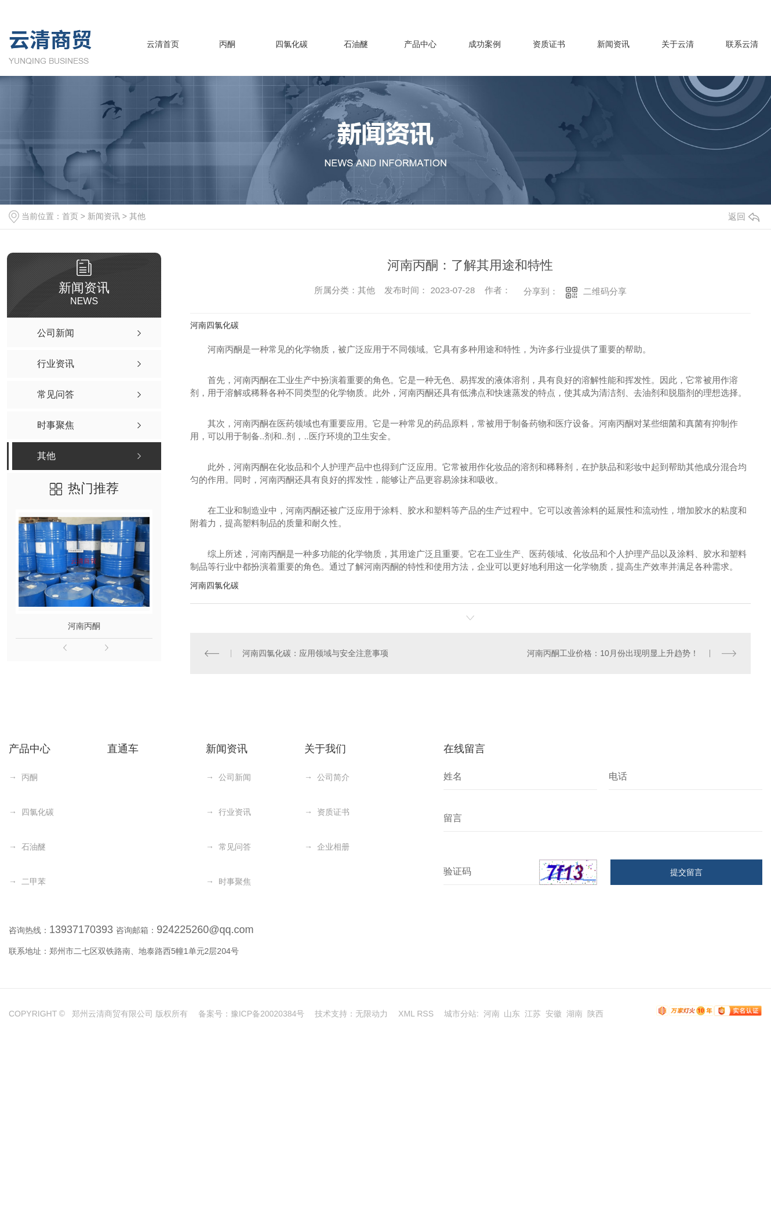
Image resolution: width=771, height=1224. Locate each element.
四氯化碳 (291, 44)
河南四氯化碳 (214, 325)
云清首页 (163, 44)
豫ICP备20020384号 (268, 1013)
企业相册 (333, 846)
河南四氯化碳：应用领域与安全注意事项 (315, 653)
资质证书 (549, 44)
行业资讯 (235, 812)
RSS (425, 1013)
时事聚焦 (235, 881)
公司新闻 (235, 777)
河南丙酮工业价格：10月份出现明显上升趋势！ (613, 653)
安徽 (553, 1013)
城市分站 (460, 1013)
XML (406, 1013)
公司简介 (333, 777)
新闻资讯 (613, 44)
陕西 (595, 1013)
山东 (512, 1013)
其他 (137, 216)
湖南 (574, 1013)
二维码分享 (605, 291)
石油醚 (356, 44)
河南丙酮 (84, 626)
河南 (491, 1013)
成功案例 (484, 44)
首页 (70, 216)
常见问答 (235, 846)
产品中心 (420, 44)
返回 (743, 216)
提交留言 (686, 872)
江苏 (533, 1013)
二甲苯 (33, 881)
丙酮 (227, 44)
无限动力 (371, 1013)
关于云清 (677, 44)
